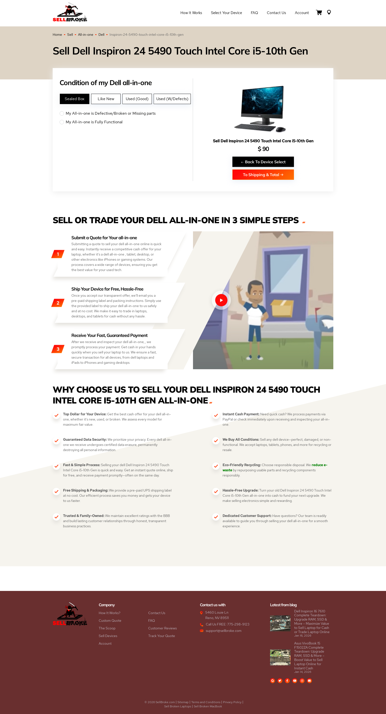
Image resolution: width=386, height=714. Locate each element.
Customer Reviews (162, 628)
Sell (70, 34)
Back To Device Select (263, 161)
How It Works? (109, 613)
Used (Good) (137, 98)
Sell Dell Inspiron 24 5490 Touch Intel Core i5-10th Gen (263, 141)
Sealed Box (74, 98)
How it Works (191, 12)
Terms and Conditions (205, 702)
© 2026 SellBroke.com (160, 702)
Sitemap (183, 702)
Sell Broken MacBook (208, 706)
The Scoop (107, 628)
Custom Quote (110, 620)
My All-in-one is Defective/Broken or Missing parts (126, 113)
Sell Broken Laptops (177, 706)
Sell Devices (108, 636)
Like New (106, 98)
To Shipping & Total (263, 174)
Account (302, 12)
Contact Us (276, 12)
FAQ (254, 12)
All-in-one (85, 34)
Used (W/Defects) (172, 98)
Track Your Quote (161, 636)
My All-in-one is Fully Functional (126, 122)
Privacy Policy (232, 702)
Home (57, 34)
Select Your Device (226, 12)
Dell (101, 34)
